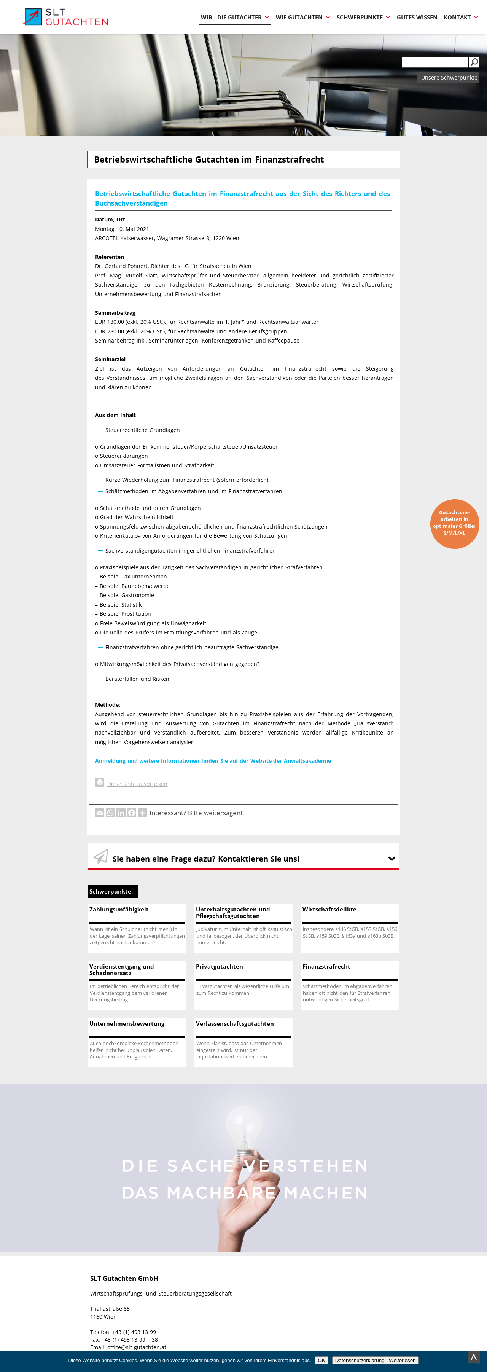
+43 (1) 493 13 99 (134, 1331)
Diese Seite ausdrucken (131, 783)
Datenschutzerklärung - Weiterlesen (375, 1360)
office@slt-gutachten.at (136, 1347)
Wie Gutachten (303, 17)
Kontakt (461, 17)
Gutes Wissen (417, 17)
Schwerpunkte (364, 17)
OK (321, 1360)
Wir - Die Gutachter (235, 17)
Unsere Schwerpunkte (449, 77)
